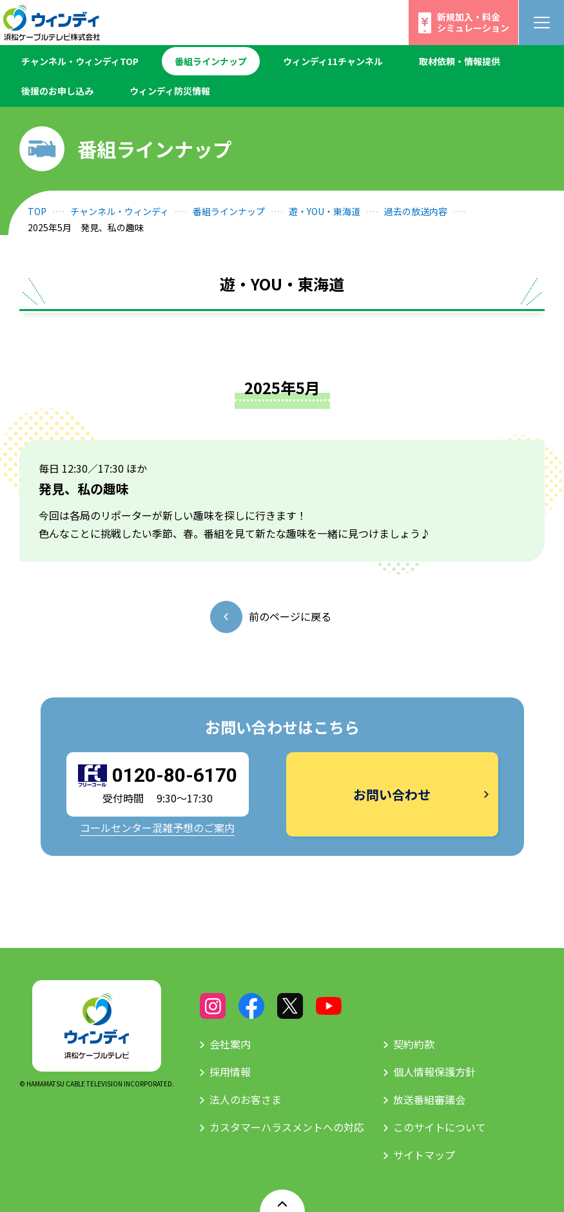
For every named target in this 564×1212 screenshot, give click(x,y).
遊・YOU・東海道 (324, 211)
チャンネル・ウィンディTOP (80, 61)
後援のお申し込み (57, 90)
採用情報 (230, 1071)
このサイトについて (439, 1127)
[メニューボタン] (541, 22)
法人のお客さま (245, 1099)
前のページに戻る (290, 616)
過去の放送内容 (415, 211)
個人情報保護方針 (434, 1071)
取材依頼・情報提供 (459, 61)
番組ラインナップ (211, 61)
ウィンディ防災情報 (170, 90)
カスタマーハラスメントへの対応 (286, 1127)
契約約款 (413, 1044)
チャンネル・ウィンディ (119, 211)
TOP (37, 211)
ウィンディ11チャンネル (333, 61)
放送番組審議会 (429, 1099)
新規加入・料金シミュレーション (473, 22)
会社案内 (230, 1044)
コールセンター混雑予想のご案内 (157, 827)
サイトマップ (424, 1154)
